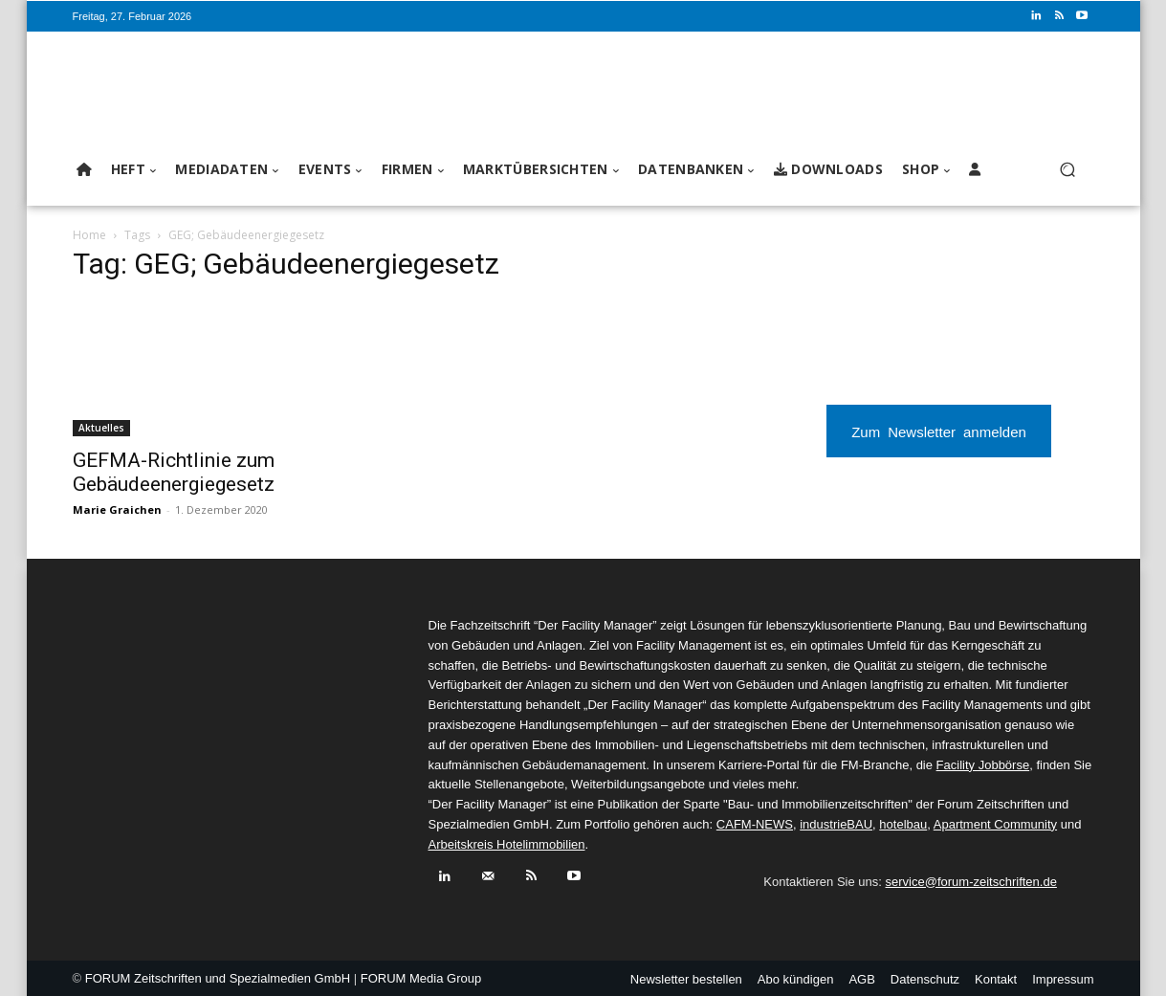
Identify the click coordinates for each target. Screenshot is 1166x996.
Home (89, 235)
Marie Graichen (117, 509)
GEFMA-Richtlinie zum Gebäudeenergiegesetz (174, 472)
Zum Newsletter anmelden (938, 431)
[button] (1067, 169)
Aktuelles (101, 427)
